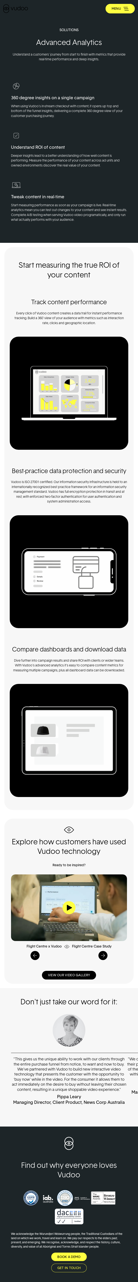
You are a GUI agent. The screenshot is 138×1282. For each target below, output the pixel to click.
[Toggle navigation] (120, 8)
